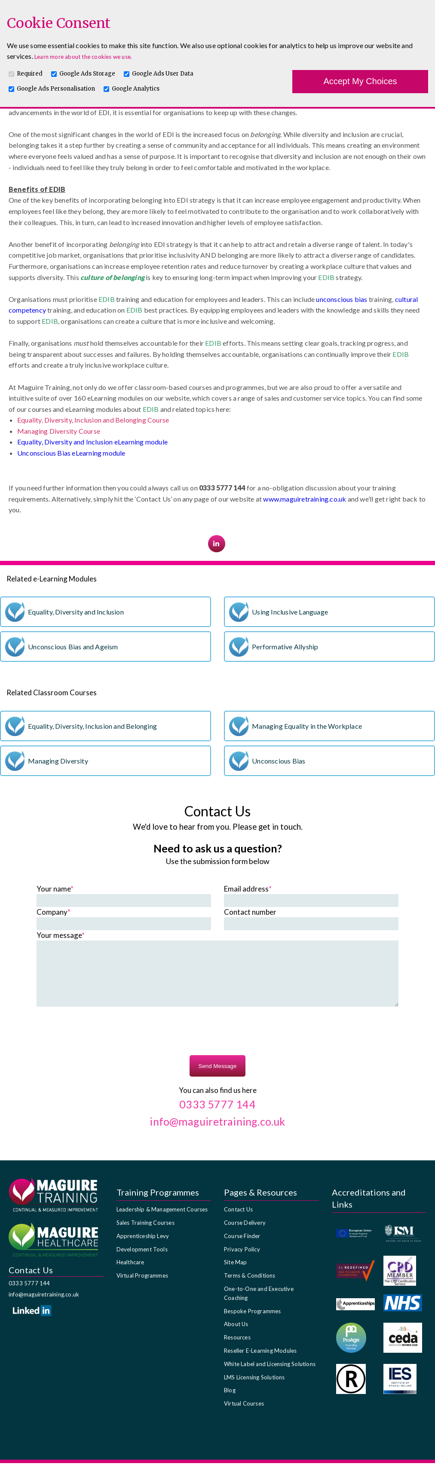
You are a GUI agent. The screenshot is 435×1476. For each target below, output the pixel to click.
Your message (61, 935)
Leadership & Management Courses (162, 1222)
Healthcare (130, 1275)
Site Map (235, 1275)
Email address (248, 888)
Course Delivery (245, 1235)
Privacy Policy (242, 1262)
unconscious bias (341, 299)
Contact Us (238, 1222)
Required (30, 73)
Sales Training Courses (145, 1235)
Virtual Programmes (142, 1288)
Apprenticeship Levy (142, 1248)
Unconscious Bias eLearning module (71, 453)
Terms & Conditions (250, 1288)
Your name (55, 888)
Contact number (250, 911)
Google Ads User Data (162, 73)
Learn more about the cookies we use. (83, 56)
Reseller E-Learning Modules (260, 1363)
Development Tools (142, 1262)
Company (53, 911)
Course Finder (242, 1248)
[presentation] (217, 1045)
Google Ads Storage (87, 73)
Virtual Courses (244, 1416)
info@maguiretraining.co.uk (44, 1307)
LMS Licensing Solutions (254, 1390)
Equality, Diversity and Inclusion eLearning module (92, 442)
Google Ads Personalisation (56, 88)
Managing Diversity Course (58, 431)
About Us (236, 1336)
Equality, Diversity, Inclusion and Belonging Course (93, 420)
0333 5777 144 (29, 1296)
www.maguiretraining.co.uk (304, 499)
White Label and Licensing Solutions (270, 1376)
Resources (237, 1350)
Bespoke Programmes (252, 1324)
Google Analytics (135, 88)
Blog (230, 1403)
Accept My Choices (360, 81)
